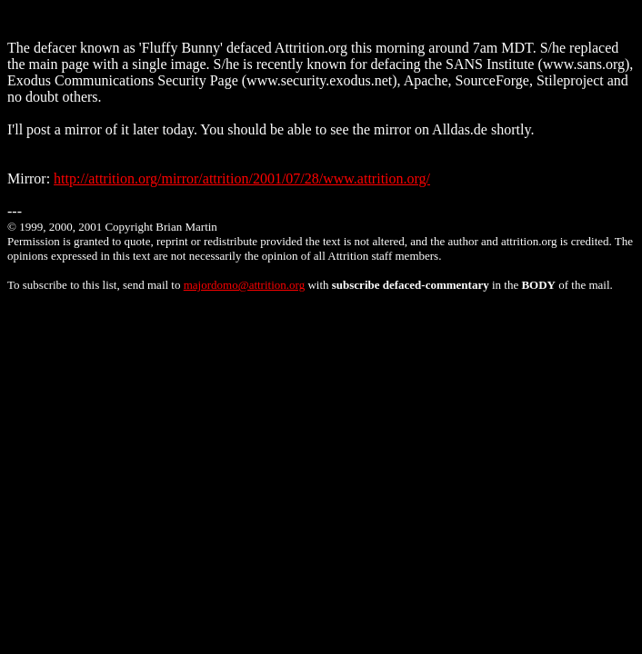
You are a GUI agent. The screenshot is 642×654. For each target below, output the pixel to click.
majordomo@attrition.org (244, 285)
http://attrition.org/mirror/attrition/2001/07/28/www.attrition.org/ (242, 178)
